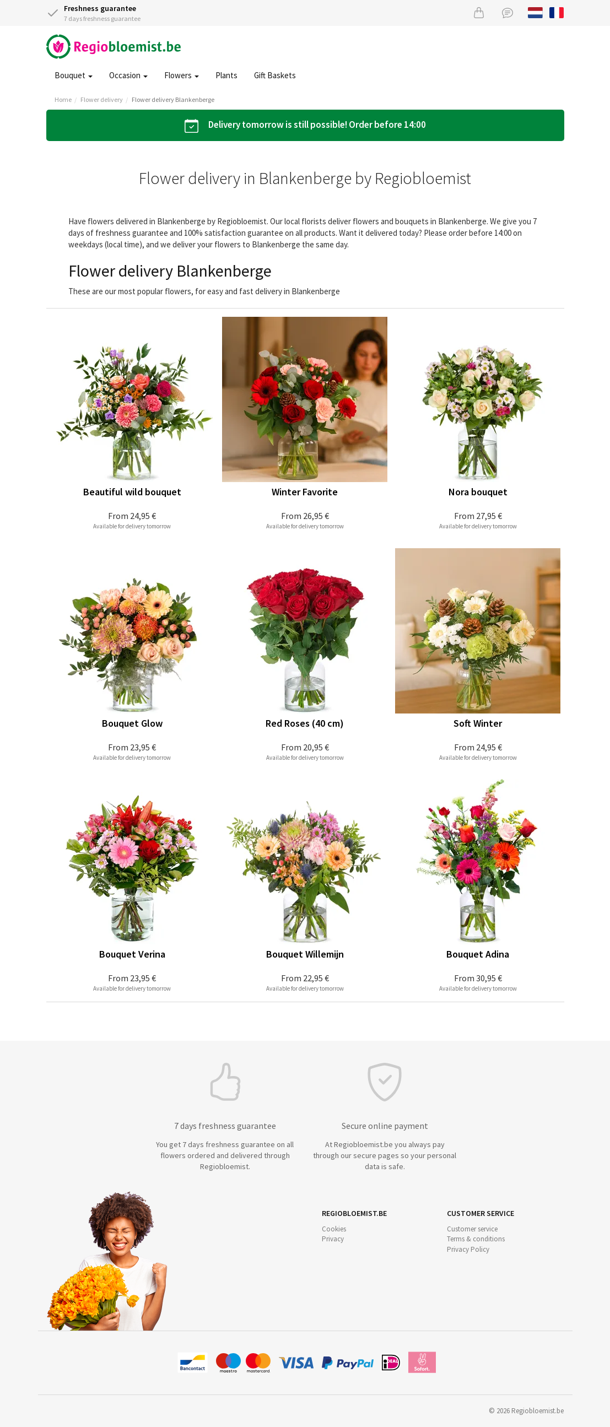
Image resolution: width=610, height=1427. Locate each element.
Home (63, 99)
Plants (226, 75)
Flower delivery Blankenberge (173, 99)
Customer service (472, 1229)
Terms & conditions (476, 1239)
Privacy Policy (468, 1249)
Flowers (181, 75)
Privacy (333, 1239)
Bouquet (74, 75)
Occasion (128, 75)
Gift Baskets (275, 75)
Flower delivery (101, 99)
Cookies (334, 1229)
